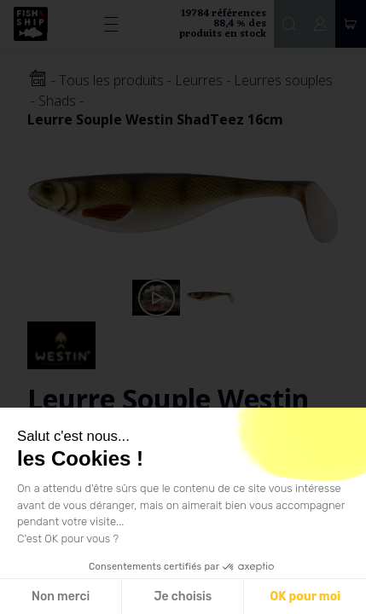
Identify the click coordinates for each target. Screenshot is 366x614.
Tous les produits (111, 80)
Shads (57, 100)
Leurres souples (283, 80)
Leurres (199, 80)
